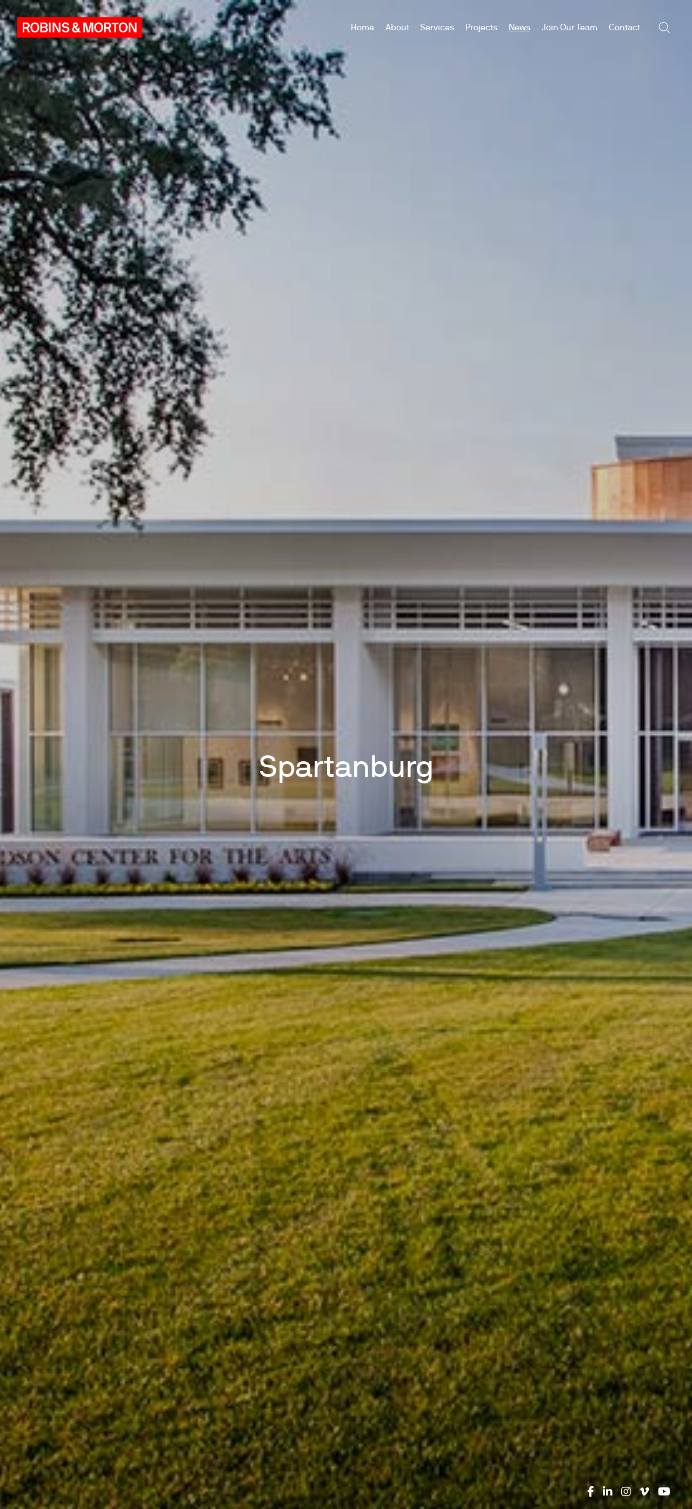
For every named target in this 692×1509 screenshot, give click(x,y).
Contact (624, 27)
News (519, 27)
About (397, 27)
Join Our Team (569, 27)
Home (362, 27)
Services (437, 27)
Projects (481, 27)
